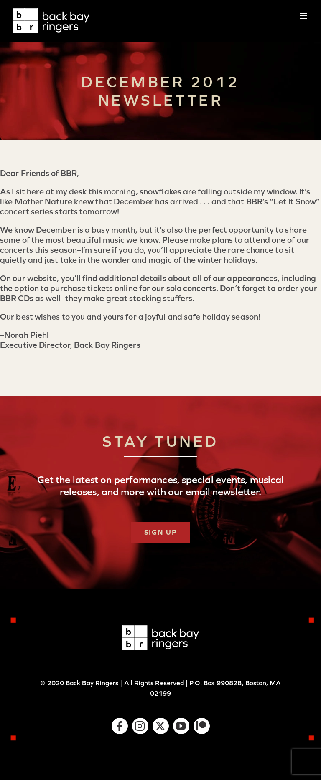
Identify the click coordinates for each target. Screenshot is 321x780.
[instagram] (140, 726)
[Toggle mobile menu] (304, 15)
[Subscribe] (160, 532)
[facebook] (120, 726)
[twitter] (161, 726)
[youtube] (181, 726)
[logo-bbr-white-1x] (160, 629)
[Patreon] (202, 726)
